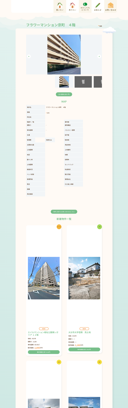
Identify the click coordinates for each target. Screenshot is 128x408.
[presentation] (29, 56)
